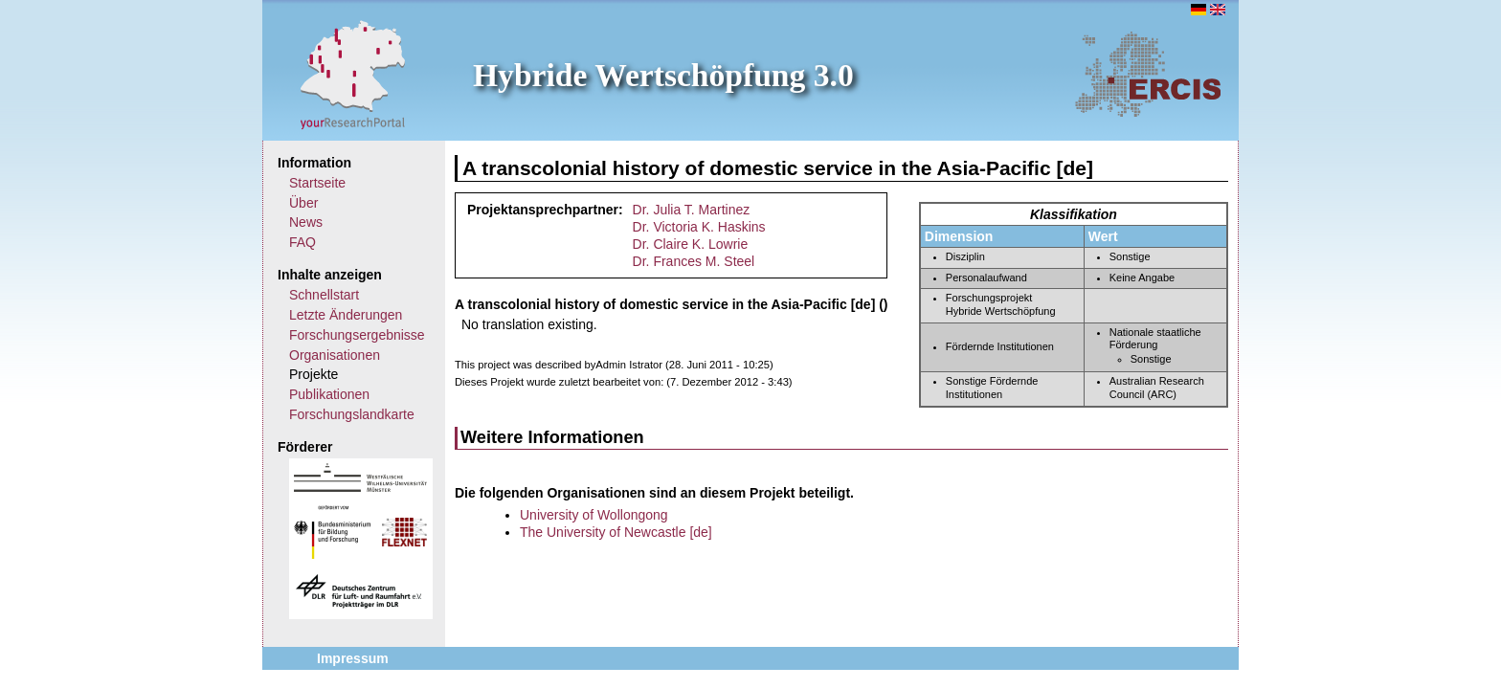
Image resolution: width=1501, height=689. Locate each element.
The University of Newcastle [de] (616, 532)
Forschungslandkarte (351, 414)
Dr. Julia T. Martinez (691, 209)
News (306, 222)
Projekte (313, 374)
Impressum (353, 658)
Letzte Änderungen (345, 314)
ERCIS (1148, 73)
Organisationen (334, 355)
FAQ (302, 242)
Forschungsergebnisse (357, 335)
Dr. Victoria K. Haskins (699, 226)
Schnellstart (324, 294)
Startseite (317, 182)
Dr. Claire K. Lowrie (691, 244)
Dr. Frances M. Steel (694, 261)
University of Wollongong (594, 514)
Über (303, 203)
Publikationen (329, 394)
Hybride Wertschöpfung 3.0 (663, 75)
